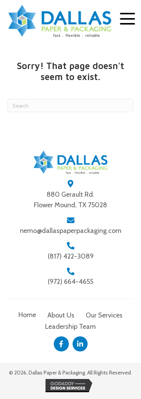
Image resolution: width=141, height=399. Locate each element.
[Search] (70, 105)
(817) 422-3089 (71, 256)
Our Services (104, 315)
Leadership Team (70, 326)
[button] (127, 19)
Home (27, 315)
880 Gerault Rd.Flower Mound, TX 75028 (70, 200)
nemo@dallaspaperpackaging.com (70, 230)
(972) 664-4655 (70, 281)
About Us (60, 315)
